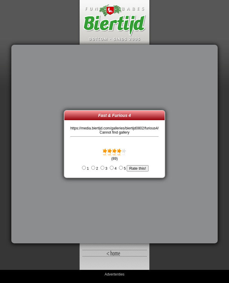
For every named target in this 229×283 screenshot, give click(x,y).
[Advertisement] (39, 144)
